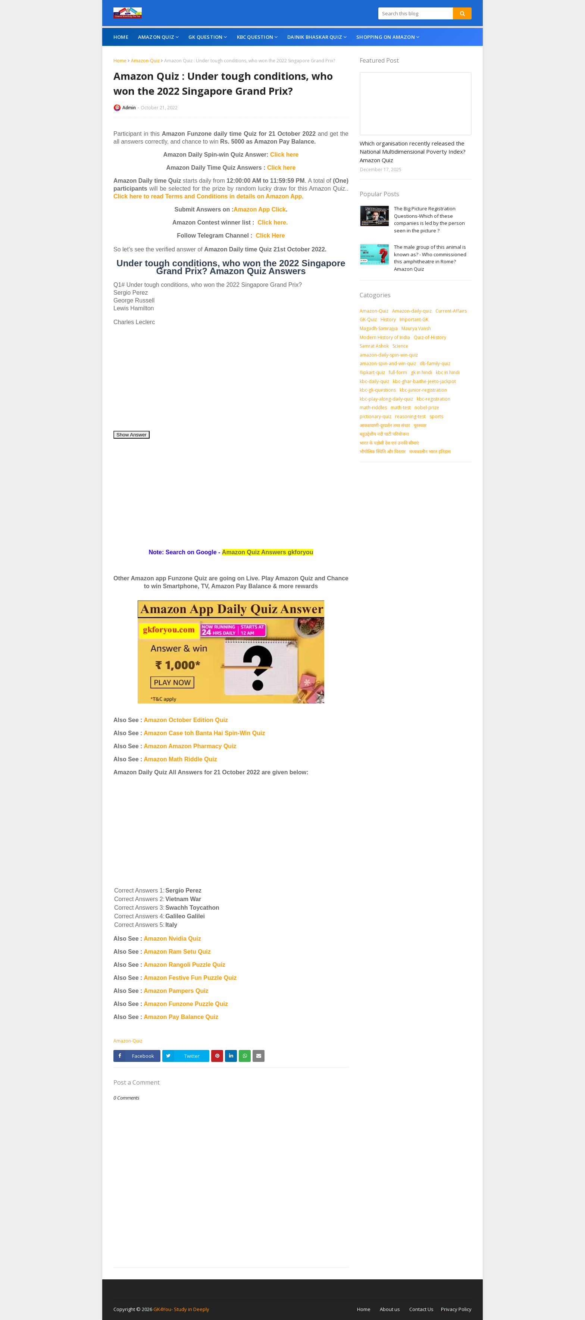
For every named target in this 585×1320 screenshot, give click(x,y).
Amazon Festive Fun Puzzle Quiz (190, 978)
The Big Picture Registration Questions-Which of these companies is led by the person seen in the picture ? (429, 219)
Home (119, 60)
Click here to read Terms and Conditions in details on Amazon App (207, 196)
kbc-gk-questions (378, 390)
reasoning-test (410, 416)
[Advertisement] (230, 378)
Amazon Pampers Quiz (176, 991)
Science (400, 346)
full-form (398, 372)
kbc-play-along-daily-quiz (386, 399)
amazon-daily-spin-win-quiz (389, 355)
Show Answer (131, 435)
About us (390, 1309)
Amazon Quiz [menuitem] (156, 37)
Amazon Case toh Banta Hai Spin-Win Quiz (204, 733)
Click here (284, 154)
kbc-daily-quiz (374, 381)
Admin (129, 107)
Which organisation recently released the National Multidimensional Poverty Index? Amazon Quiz (413, 151)
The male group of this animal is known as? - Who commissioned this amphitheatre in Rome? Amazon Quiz (430, 258)
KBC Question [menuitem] (255, 37)
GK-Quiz (368, 319)
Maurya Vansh (416, 328)
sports (436, 416)
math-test (401, 407)
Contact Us (421, 1309)
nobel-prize (426, 407)
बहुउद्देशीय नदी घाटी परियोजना (384, 434)
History (388, 319)
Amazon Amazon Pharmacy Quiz (190, 746)
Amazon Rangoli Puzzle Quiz (184, 965)
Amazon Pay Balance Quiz (181, 1017)
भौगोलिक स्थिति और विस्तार (383, 451)
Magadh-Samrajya (379, 328)
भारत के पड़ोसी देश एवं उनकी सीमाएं (389, 443)
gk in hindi (421, 372)
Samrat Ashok (374, 346)
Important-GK (414, 319)
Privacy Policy (456, 1309)
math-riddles (373, 407)
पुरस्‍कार (420, 425)
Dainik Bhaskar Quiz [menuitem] (314, 37)
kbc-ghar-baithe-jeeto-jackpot (424, 381)
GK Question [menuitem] (205, 37)
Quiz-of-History (430, 337)
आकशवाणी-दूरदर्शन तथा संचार (385, 425)
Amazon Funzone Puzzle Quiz (186, 1004)
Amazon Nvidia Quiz (172, 938)
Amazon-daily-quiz (412, 311)
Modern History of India (385, 337)
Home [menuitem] (120, 37)
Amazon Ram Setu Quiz (177, 952)
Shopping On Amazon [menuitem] (385, 37)
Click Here (270, 235)
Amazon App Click (260, 209)
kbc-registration (433, 399)
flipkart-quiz (372, 372)
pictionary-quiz (375, 416)
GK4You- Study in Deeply (181, 1309)
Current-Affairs (451, 311)
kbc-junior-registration (423, 390)
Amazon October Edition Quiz (186, 720)
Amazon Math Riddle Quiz (180, 759)
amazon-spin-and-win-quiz (388, 363)
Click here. (273, 222)
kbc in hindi (448, 372)
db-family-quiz (435, 363)
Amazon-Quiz (145, 60)
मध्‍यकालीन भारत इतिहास (430, 451)
